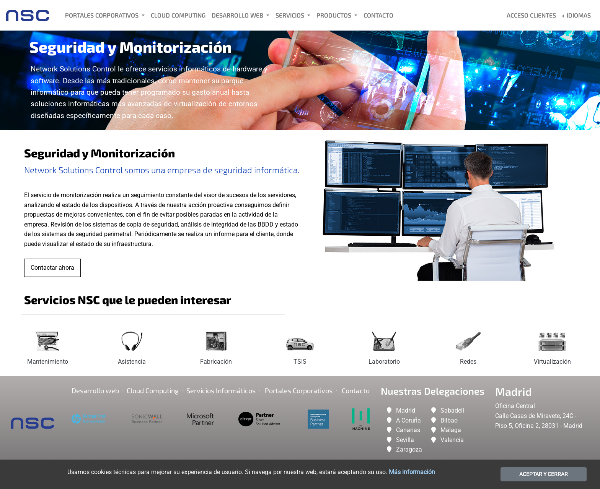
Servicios (291, 15)
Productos (334, 15)
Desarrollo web (95, 390)
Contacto (378, 15)
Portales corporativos (299, 390)
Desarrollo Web (238, 15)
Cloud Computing (178, 15)
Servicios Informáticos (221, 390)
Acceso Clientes (531, 15)
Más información (412, 472)
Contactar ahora (52, 267)
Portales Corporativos (102, 15)
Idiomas (578, 15)
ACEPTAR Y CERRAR (543, 474)
